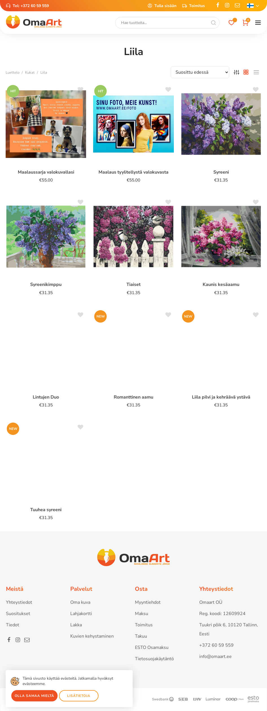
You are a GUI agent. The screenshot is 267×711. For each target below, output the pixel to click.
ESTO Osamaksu (151, 647)
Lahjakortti (81, 614)
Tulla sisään (161, 5)
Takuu (141, 636)
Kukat (30, 72)
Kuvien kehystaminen (92, 636)
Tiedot (12, 625)
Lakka (76, 625)
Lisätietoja (78, 696)
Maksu (141, 614)
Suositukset (18, 614)
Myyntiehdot (148, 602)
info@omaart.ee (215, 656)
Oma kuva (80, 602)
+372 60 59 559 (35, 5)
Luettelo (12, 72)
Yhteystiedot (19, 602)
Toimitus (193, 5)
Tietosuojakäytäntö (154, 659)
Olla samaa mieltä (34, 696)
